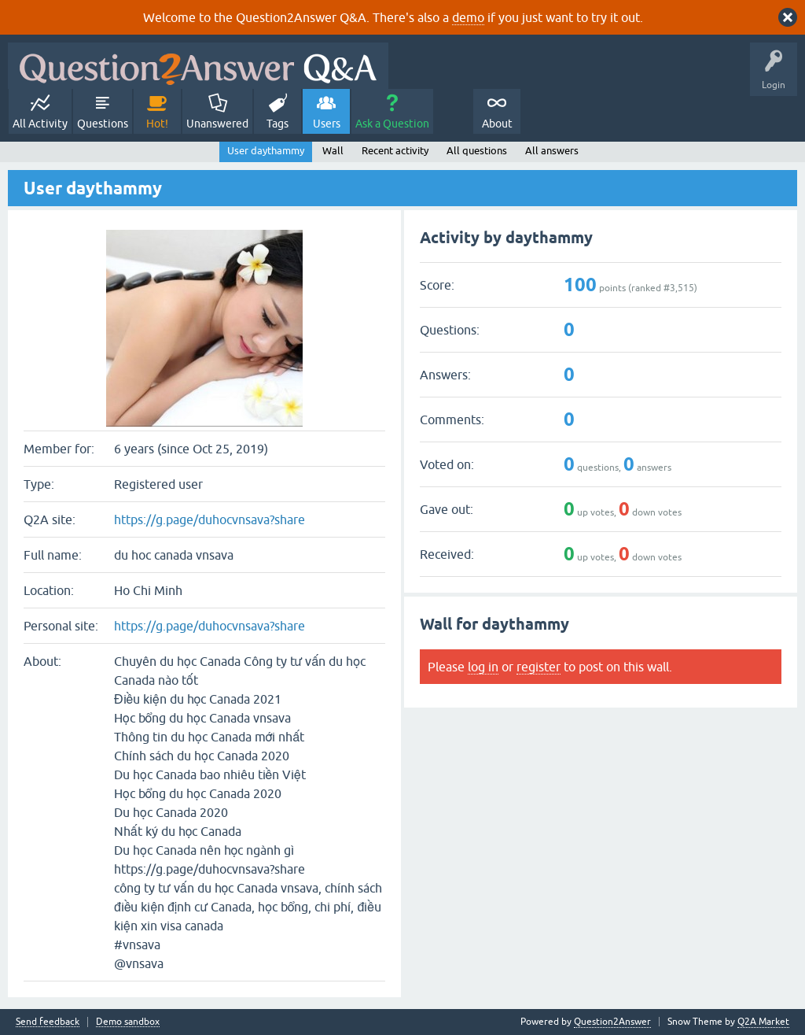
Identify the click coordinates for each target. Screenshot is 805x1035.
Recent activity (395, 151)
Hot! (157, 123)
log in (483, 667)
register (538, 667)
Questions (102, 123)
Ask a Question (392, 123)
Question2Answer (612, 1021)
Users (326, 123)
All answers (552, 151)
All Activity (40, 123)
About (497, 123)
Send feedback (47, 1022)
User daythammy (265, 151)
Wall (333, 151)
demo (468, 17)
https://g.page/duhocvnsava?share (209, 519)
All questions (477, 151)
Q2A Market (763, 1021)
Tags (277, 123)
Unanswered (217, 123)
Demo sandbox (128, 1022)
